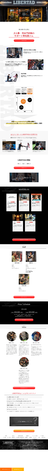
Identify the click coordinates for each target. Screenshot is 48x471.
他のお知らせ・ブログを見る (24, 239)
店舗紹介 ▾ (27, 435)
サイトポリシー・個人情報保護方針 (35, 437)
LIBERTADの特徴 (24, 40)
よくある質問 (17, 437)
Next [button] (0, 10)
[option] (24, 11)
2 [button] (22, 22)
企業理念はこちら (24, 167)
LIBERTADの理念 (22, 437)
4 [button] (25, 22)
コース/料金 (42, 435)
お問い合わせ (43, 437)
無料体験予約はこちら (18, 469)
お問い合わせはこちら (6, 469)
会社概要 (26, 437)
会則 (39, 437)
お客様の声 (13, 437)
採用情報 (30, 437)
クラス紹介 (4, 437)
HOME (6, 435)
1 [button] (21, 22)
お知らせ (13, 435)
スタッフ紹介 (9, 437)
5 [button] (26, 22)
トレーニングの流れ (35, 435)
